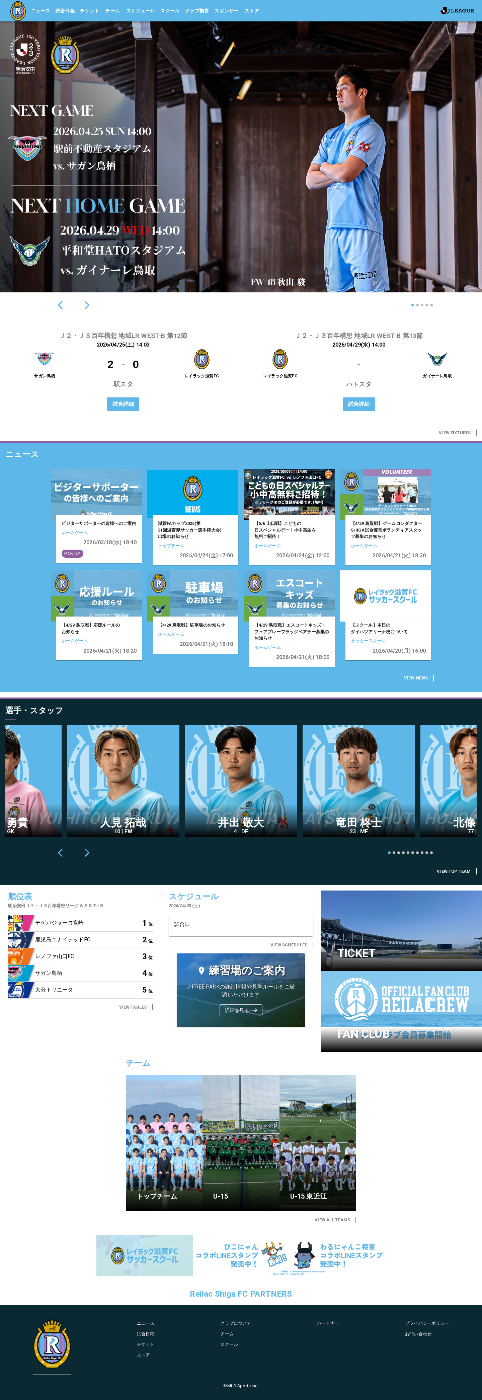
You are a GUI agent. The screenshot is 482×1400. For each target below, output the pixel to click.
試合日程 (65, 10)
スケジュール (140, 10)
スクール (170, 10)
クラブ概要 (197, 10)
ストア (252, 10)
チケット (89, 10)
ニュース (40, 10)
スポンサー (227, 10)
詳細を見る (241, 1010)
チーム (112, 10)
